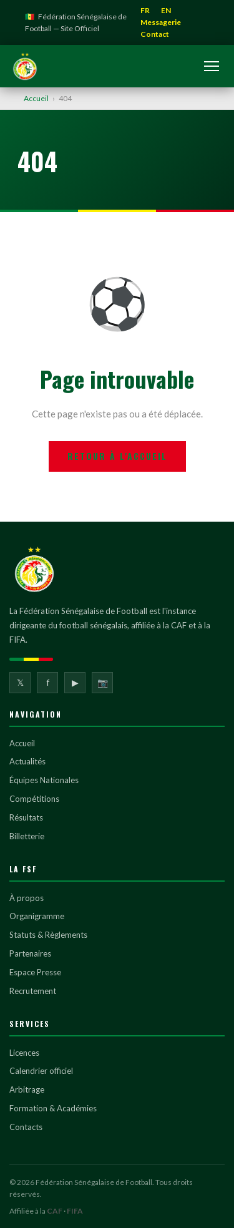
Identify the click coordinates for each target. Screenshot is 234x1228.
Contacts (25, 1127)
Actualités (27, 761)
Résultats (26, 817)
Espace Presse (35, 972)
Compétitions (34, 799)
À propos (26, 898)
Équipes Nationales (44, 780)
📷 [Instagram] (102, 682)
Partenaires (30, 953)
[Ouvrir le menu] (211, 66)
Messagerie (160, 22)
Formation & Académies (53, 1108)
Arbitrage (26, 1089)
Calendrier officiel (41, 1071)
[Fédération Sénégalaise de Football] (25, 66)
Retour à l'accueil (117, 455)
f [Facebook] (47, 682)
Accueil (36, 98)
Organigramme (36, 916)
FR (145, 10)
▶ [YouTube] (75, 682)
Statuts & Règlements (48, 935)
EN (166, 10)
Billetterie (26, 836)
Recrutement (32, 991)
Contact (154, 34)
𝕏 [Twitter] (20, 682)
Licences (24, 1053)
